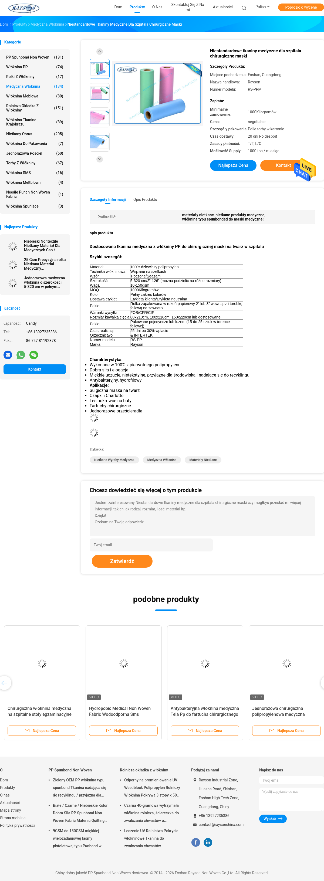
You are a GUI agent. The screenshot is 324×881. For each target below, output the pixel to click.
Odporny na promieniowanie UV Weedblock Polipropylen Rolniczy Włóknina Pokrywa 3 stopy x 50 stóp (152, 788)
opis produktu (145, 199)
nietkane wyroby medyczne (114, 460)
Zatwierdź (122, 561)
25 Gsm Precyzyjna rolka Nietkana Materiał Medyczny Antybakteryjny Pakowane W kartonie (45, 263)
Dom (4, 780)
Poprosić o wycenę (301, 7)
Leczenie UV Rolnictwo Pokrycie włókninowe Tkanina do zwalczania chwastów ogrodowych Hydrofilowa (151, 839)
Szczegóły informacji (108, 199)
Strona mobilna (13, 818)
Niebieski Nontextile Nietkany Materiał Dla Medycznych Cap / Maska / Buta (42, 245)
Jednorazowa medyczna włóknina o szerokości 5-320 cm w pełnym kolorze (44, 282)
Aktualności (10, 803)
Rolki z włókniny (34, 76)
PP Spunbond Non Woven (34, 57)
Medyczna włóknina (34, 86)
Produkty (7, 787)
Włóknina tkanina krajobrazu (34, 122)
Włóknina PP (34, 67)
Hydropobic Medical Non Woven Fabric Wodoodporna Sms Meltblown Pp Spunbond (120, 714)
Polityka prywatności (17, 825)
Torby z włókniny (34, 163)
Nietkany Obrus (34, 134)
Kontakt (34, 369)
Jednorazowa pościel (34, 153)
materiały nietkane (203, 460)
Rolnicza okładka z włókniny (34, 108)
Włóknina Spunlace (34, 206)
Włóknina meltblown (34, 182)
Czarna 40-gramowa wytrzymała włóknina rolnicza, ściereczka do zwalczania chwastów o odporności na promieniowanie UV (151, 813)
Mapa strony (10, 810)
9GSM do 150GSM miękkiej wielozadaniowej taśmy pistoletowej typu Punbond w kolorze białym (77, 839)
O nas (5, 795)
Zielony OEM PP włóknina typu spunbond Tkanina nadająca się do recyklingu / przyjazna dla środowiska (79, 788)
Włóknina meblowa (34, 96)
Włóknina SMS (34, 172)
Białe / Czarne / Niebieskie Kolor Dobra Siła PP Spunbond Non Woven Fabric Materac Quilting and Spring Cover (80, 813)
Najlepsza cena (233, 165)
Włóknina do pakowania (34, 143)
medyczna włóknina (162, 460)
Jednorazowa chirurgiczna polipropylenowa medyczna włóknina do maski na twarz (279, 714)
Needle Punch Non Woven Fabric (34, 194)
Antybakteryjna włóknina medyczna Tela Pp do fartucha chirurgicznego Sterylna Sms (205, 714)
